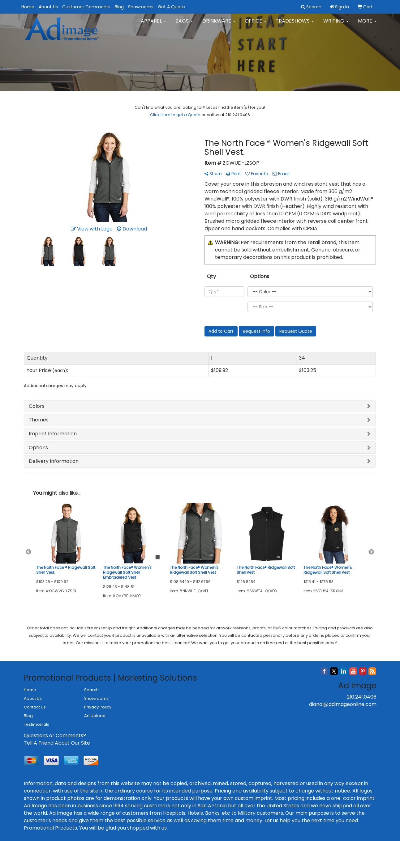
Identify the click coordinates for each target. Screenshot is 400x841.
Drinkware (218, 24)
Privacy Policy (97, 707)
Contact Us (35, 707)
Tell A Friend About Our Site (57, 742)
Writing (336, 24)
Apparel (153, 24)
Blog (119, 7)
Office (255, 24)
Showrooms (140, 7)
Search (91, 690)
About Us (48, 7)
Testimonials (36, 724)
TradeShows (295, 24)
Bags (184, 24)
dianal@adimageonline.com (342, 704)
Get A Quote (171, 7)
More (367, 24)
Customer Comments (86, 7)
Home (27, 7)
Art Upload (94, 716)
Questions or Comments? (55, 735)
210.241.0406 (361, 696)
